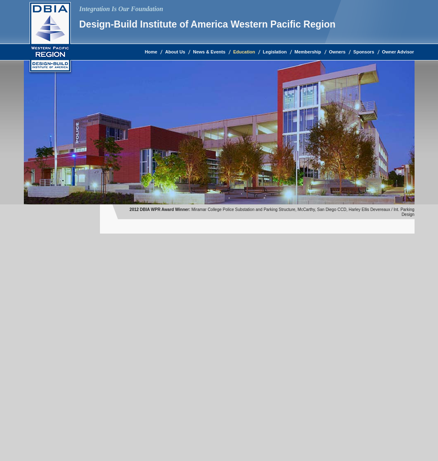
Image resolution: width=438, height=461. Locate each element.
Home (151, 51)
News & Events (209, 51)
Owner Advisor (398, 51)
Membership (307, 51)
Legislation (275, 51)
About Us (175, 51)
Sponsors (363, 51)
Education (244, 51)
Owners (337, 51)
